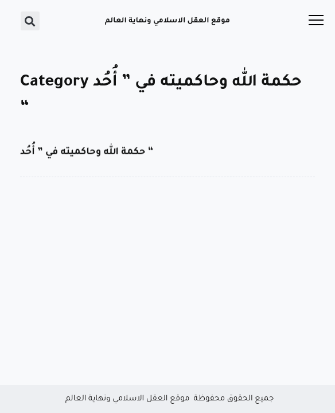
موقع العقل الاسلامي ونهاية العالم (167, 21)
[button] (30, 20)
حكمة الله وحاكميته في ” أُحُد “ (86, 152)
